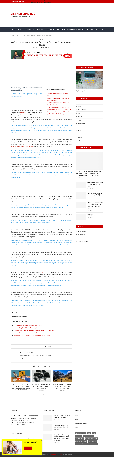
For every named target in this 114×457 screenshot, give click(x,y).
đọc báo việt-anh (88, 436)
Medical (80, 106)
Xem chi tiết (28, 448)
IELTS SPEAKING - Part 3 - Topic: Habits (40, 1)
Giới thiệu (77, 416)
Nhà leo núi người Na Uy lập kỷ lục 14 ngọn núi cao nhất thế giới (62, 386)
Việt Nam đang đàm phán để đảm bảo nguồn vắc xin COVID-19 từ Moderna (34, 328)
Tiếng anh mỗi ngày (80, 441)
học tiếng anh (79, 438)
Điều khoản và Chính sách (81, 423)
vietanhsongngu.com (56, 454)
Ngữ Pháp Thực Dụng (83, 91)
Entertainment (81, 123)
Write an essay (82, 141)
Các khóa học (30, 29)
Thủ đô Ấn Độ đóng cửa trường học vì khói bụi (61, 426)
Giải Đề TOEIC (61, 29)
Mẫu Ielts (90, 29)
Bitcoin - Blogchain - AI (84, 127)
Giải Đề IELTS (51, 29)
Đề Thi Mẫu (39, 29)
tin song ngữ (94, 444)
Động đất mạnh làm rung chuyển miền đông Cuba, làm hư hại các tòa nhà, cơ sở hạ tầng (62, 437)
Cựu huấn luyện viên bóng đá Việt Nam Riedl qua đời (28, 325)
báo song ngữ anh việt (81, 444)
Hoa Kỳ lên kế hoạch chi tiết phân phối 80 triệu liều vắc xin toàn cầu (32, 335)
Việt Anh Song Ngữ (27, 352)
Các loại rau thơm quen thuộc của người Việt (95, 194)
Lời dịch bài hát (82, 235)
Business (80, 116)
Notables (80, 103)
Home (13, 29)
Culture (80, 137)
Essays (89, 433)
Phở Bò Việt (91, 215)
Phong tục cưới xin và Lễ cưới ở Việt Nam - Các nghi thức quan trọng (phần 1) (95, 205)
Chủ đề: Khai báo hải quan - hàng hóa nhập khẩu (62, 416)
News (79, 238)
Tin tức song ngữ (82, 231)
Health (79, 120)
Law (79, 113)
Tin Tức (20, 29)
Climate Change (82, 109)
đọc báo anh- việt (80, 433)
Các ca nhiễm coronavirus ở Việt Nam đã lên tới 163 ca (28, 333)
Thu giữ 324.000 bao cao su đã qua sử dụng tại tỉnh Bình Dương (41, 386)
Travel (79, 130)
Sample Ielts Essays (83, 241)
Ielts (94, 433)
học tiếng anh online (91, 438)
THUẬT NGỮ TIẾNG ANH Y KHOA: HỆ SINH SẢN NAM (95, 184)
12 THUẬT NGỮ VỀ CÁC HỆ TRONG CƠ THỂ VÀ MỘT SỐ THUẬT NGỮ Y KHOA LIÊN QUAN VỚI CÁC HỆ (88, 173)
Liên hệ (77, 419)
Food (79, 134)
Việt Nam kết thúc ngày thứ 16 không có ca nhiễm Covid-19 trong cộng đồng (34, 330)
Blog (97, 29)
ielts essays (78, 436)
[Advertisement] (72, 15)
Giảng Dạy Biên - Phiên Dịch (75, 29)
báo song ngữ (92, 441)
